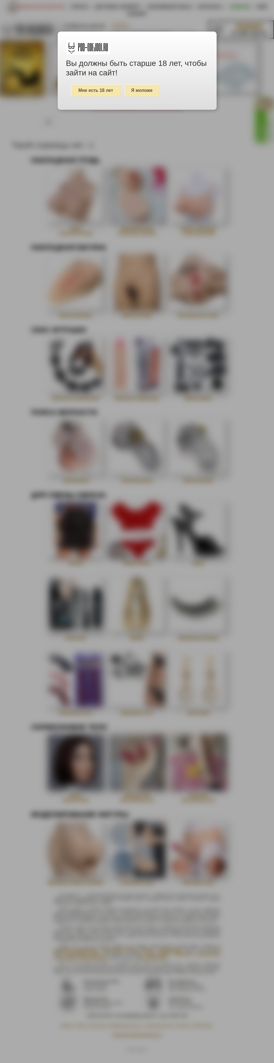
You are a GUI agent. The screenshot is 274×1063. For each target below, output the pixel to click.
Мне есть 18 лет (95, 90)
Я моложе (142, 90)
